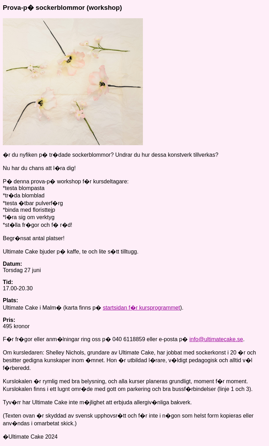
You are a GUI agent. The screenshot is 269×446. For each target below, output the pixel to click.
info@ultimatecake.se (216, 339)
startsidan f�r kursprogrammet (141, 308)
